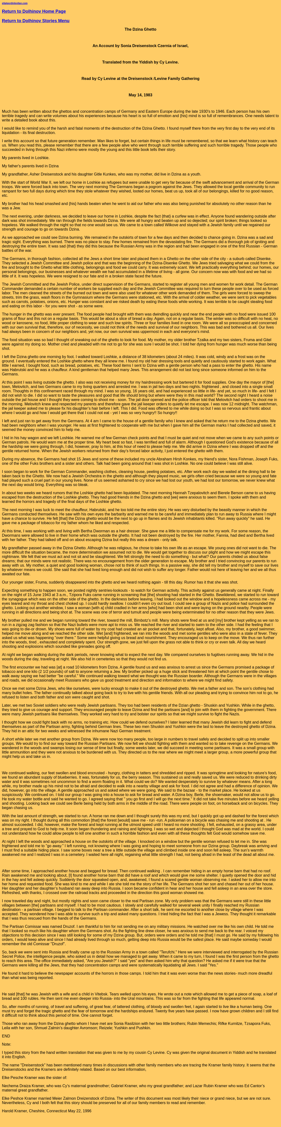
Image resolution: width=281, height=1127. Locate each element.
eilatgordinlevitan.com (14, 3)
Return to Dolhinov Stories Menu (35, 20)
